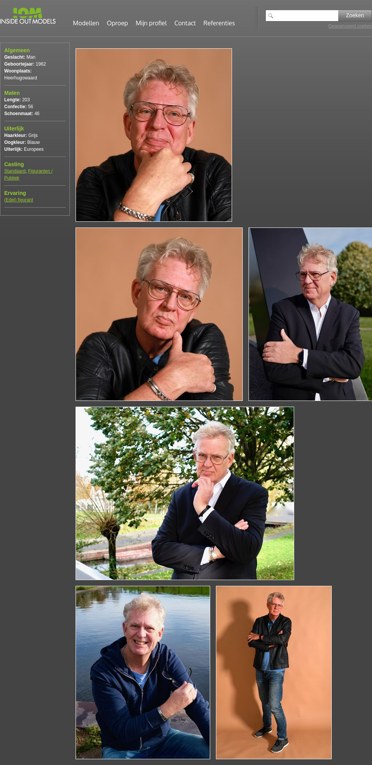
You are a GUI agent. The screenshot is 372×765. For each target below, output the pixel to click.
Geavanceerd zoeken (350, 26)
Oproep (117, 23)
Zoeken (355, 15)
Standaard (14, 171)
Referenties (219, 23)
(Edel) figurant (18, 200)
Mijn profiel (151, 23)
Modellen (86, 23)
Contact (185, 23)
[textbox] (307, 15)
